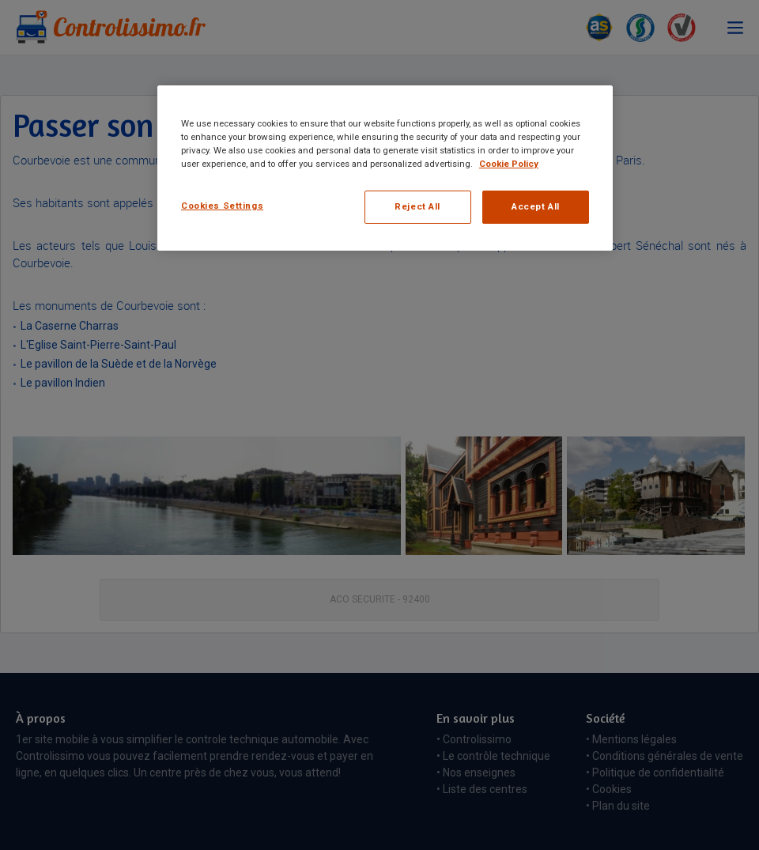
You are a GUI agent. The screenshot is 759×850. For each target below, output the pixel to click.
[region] (385, 168)
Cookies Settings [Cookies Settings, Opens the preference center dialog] (222, 205)
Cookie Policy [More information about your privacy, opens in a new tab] (508, 163)
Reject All (417, 206)
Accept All (536, 206)
